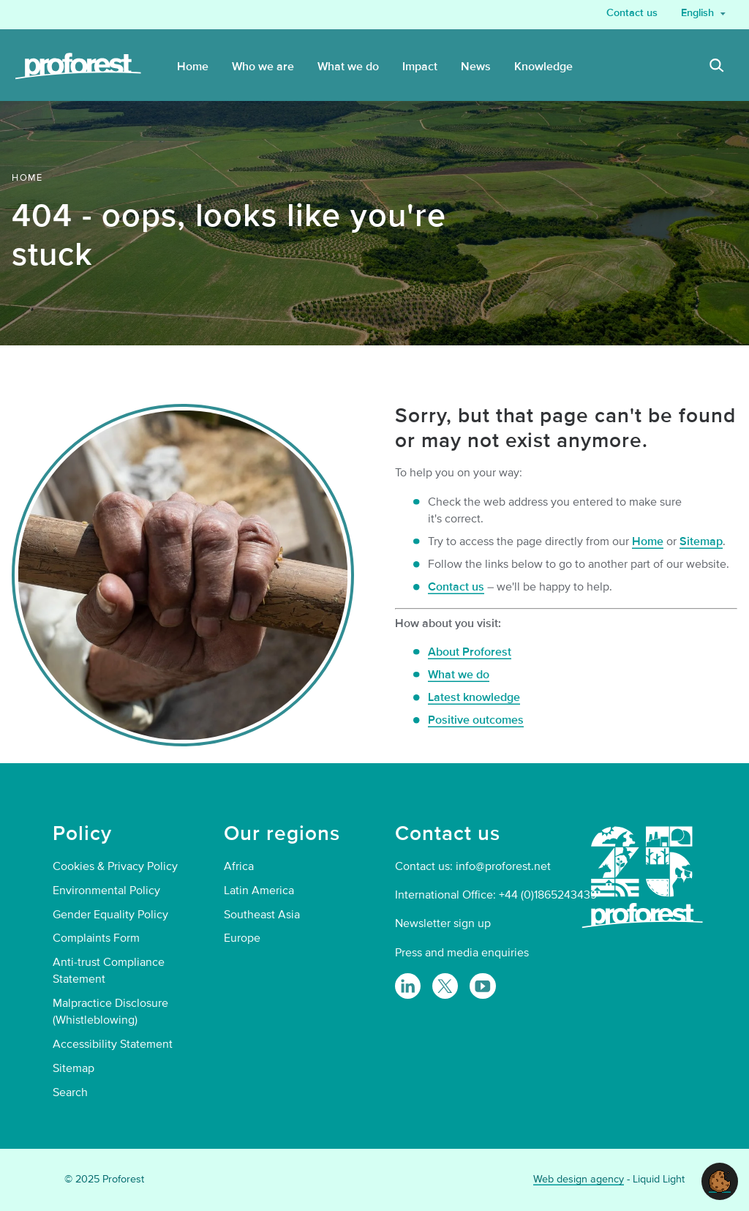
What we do (458, 674)
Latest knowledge (474, 697)
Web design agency (578, 1179)
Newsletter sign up (443, 923)
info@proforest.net (503, 866)
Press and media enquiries (462, 952)
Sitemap (701, 541)
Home (647, 541)
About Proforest (469, 652)
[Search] (717, 67)
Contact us (456, 587)
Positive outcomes (476, 720)
